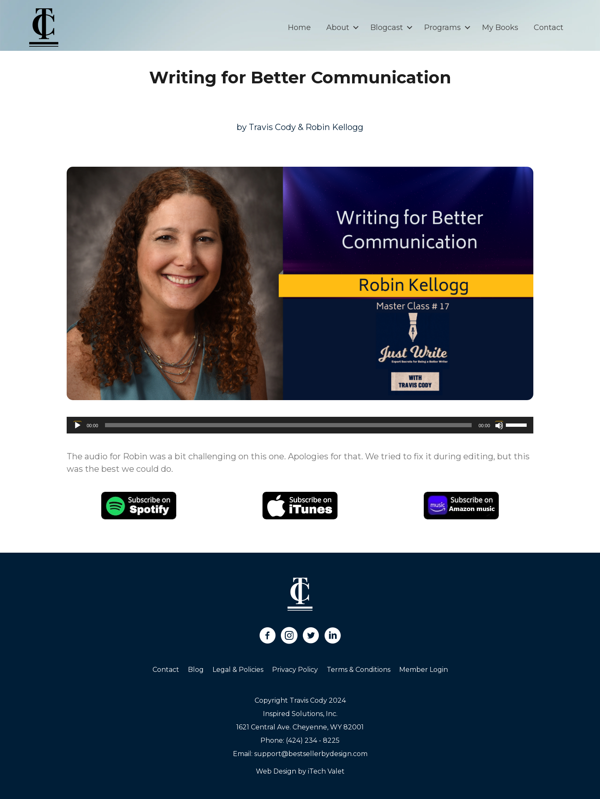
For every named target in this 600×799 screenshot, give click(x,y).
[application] (300, 425)
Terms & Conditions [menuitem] (358, 670)
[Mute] (499, 425)
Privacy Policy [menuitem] (295, 670)
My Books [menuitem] (500, 27)
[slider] (288, 425)
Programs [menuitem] (442, 27)
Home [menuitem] (299, 27)
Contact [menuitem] (548, 27)
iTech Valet (326, 771)
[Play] (77, 425)
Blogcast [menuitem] (386, 27)
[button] (355, 27)
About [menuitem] (337, 27)
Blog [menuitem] (196, 670)
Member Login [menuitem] (423, 670)
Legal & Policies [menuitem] (237, 670)
